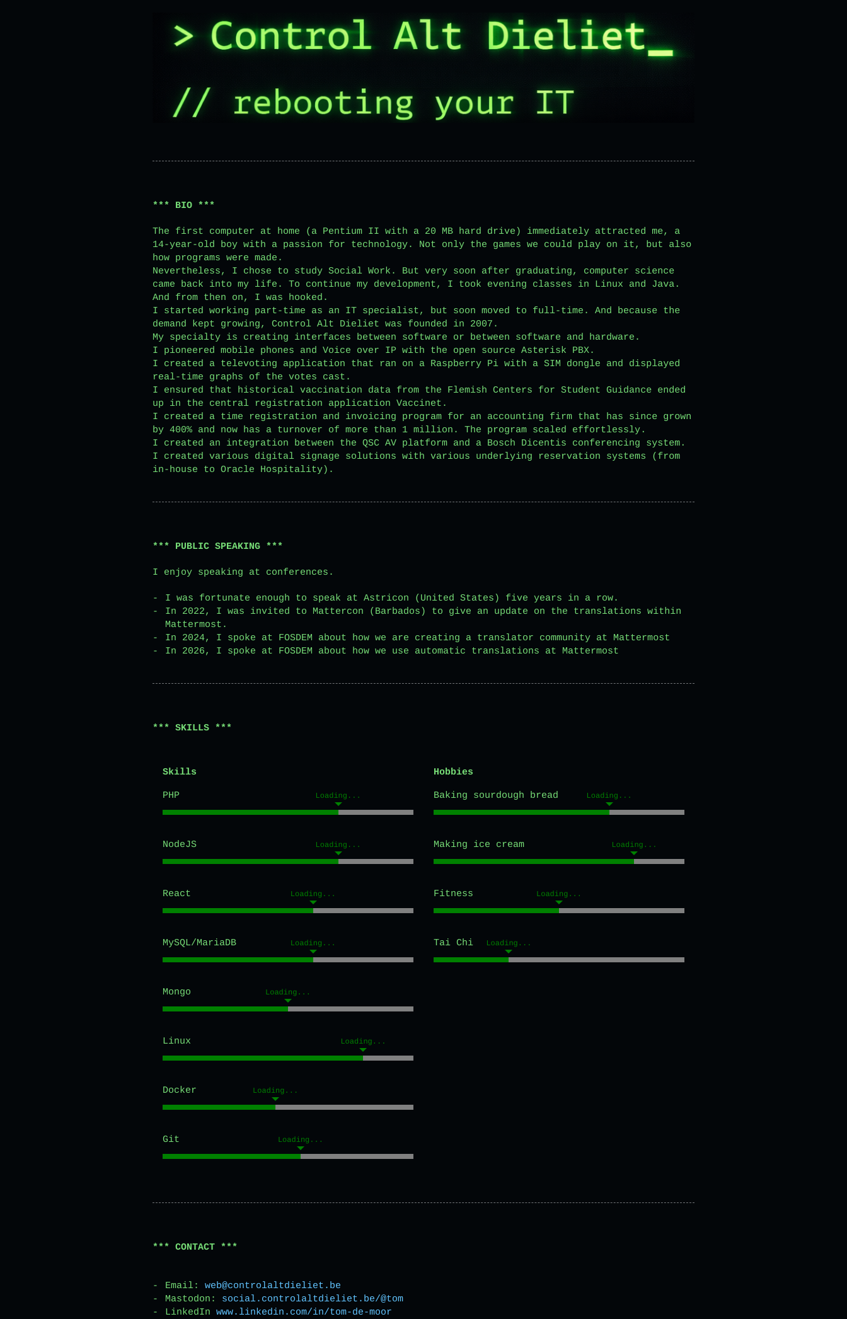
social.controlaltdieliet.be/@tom (312, 1299)
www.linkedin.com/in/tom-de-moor (304, 1312)
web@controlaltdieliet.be (273, 1286)
